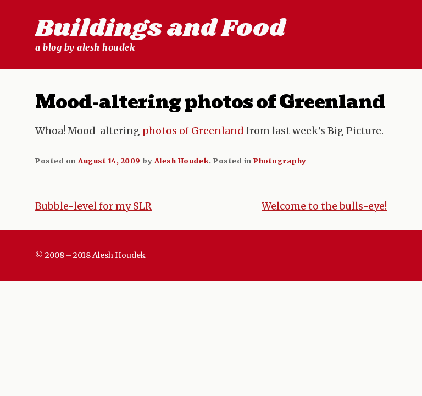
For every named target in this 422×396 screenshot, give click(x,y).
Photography (280, 160)
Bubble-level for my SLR (93, 206)
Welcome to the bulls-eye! (324, 206)
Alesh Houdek (181, 160)
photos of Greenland (192, 131)
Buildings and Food (160, 28)
